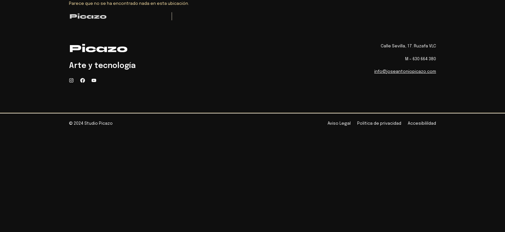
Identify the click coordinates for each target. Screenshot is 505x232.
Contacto (339, 17)
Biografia (281, 17)
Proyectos (216, 17)
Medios (249, 17)
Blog (310, 17)
